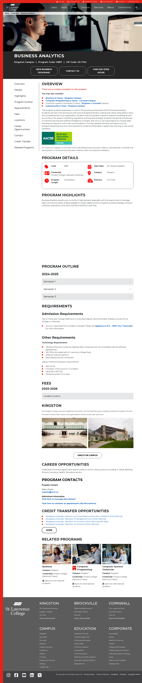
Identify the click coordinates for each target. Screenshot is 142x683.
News (111, 657)
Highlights (20, 96)
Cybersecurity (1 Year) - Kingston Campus (65, 106)
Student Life (44, 667)
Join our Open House (101, 71)
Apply (64, 7)
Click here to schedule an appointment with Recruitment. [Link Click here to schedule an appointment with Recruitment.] (69, 503)
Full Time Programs (81, 647)
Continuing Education (82, 640)
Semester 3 (87, 296)
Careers (112, 643)
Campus (85, 7)
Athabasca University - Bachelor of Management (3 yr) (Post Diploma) (76, 519)
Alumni (120, 2)
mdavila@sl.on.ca (50, 492)
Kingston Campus (88, 455)
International (90, 2)
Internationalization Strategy (119, 654)
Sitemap (123, 674)
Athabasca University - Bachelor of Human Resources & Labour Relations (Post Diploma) (84, 516)
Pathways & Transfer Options (85, 657)
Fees (74, 7)
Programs (15, 13)
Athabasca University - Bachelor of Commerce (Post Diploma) (72, 524)
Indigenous (106, 2)
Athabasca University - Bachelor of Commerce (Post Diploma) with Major (77, 522)
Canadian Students (87, 396)
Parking (42, 664)
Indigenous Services (47, 660)
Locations (19, 120)
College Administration (117, 647)
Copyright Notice (134, 674)
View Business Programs (44, 71)
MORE (49, 530)
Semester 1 (87, 281)
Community (124, 7)
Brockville (43, 637)
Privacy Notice (89, 674)
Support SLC (133, 2)
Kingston (86, 103)
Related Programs (24, 147)
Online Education (80, 654)
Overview (19, 84)
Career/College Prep (81, 637)
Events (42, 654)
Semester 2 (87, 289)
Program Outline (23, 102)
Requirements (22, 108)
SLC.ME (60, 2)
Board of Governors (116, 640)
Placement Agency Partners (84, 660)
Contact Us (73, 2)
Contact (18, 135)
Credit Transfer (22, 141)
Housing (43, 657)
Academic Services (81, 633)
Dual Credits (78, 643)
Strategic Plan (114, 664)
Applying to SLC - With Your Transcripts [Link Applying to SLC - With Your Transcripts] (114, 326)
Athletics (43, 643)
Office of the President (117, 660)
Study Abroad (79, 664)
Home (7, 13)
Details (18, 90)
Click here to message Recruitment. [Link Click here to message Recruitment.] (59, 499)
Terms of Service (102, 674)
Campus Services (46, 647)
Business (47, 566)
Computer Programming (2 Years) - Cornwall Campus (71, 101)
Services (98, 7)
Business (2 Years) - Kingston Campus (63, 98)
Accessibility (113, 633)
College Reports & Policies (119, 650)
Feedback (114, 674)
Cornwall (97, 103)
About (110, 7)
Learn (54, 7)
